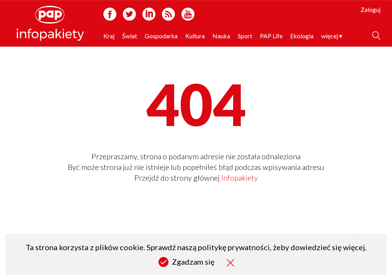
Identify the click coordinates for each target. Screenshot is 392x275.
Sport (245, 35)
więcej (331, 35)
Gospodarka (161, 35)
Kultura (195, 35)
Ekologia (302, 35)
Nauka (221, 35)
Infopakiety (239, 177)
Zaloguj (371, 9)
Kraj (108, 35)
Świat (129, 35)
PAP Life (271, 35)
